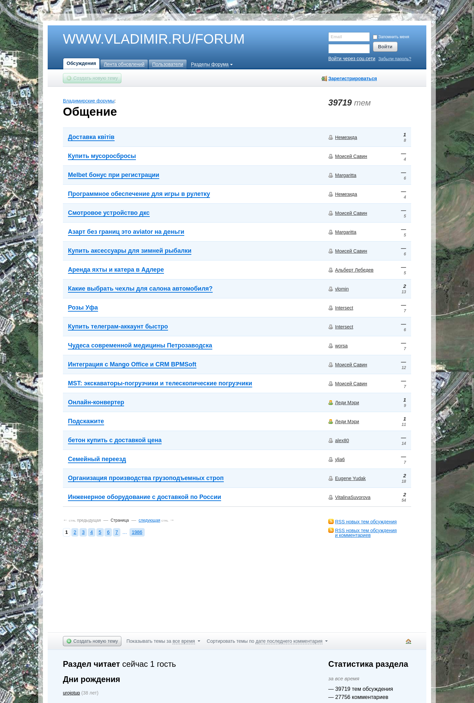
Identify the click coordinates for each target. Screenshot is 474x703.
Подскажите (86, 421)
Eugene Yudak (350, 478)
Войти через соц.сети (351, 58)
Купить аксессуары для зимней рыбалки (129, 250)
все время (183, 641)
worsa (341, 345)
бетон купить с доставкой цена (115, 440)
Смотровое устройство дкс (109, 212)
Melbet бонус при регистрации (113, 175)
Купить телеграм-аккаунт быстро (118, 326)
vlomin (342, 289)
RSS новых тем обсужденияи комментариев (366, 533)
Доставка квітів (91, 137)
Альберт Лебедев (354, 270)
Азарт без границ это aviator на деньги (126, 231)
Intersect (344, 308)
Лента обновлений (124, 64)
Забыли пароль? (394, 59)
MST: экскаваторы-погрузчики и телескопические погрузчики (160, 383)
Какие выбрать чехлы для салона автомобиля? (140, 288)
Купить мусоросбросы (102, 156)
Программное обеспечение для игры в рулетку (139, 193)
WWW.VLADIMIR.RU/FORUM (142, 39)
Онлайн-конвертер (96, 402)
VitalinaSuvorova (353, 497)
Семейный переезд (97, 459)
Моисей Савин (351, 156)
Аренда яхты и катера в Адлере (116, 269)
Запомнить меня (391, 37)
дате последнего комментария (289, 641)
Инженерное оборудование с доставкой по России (144, 497)
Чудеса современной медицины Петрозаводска (140, 345)
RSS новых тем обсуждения (366, 521)
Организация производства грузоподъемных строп (146, 478)
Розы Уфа (83, 307)
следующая (149, 520)
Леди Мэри (347, 402)
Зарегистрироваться (352, 78)
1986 (137, 532)
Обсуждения (81, 63)
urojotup (71, 693)
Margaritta (345, 175)
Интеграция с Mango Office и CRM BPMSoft (132, 364)
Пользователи (167, 64)
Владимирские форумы (89, 101)
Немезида (346, 137)
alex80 (342, 440)
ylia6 (340, 459)
